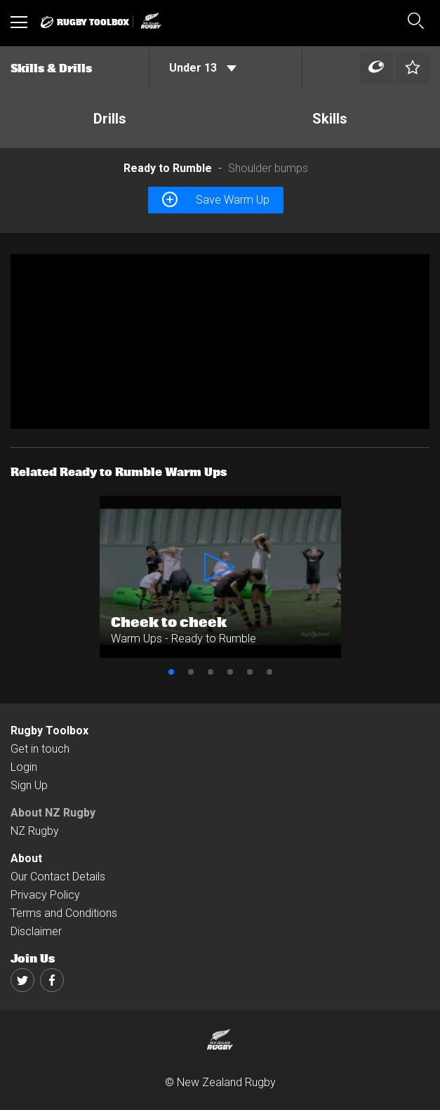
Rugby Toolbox (49, 730)
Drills (109, 118)
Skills (329, 118)
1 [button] (171, 672)
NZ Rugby (35, 831)
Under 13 (202, 67)
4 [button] (230, 672)
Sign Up (29, 785)
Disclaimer (36, 931)
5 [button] (250, 672)
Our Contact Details (58, 876)
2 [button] (191, 672)
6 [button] (269, 672)
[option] (220, 341)
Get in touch (40, 748)
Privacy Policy (45, 894)
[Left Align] (376, 68)
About (26, 858)
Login (24, 767)
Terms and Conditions (64, 913)
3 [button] (210, 672)
